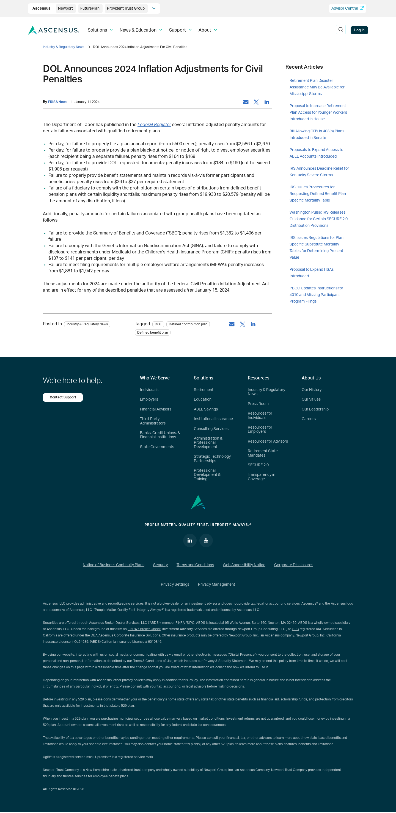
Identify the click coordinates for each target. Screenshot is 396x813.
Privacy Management (216, 585)
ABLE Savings (206, 410)
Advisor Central (347, 8)
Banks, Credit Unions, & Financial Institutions (160, 436)
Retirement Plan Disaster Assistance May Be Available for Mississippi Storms (317, 87)
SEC (295, 630)
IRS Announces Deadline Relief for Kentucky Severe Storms (319, 172)
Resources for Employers (260, 430)
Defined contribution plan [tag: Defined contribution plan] (188, 324)
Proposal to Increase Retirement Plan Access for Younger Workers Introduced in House (318, 112)
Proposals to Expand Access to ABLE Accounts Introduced (316, 153)
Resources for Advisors (268, 442)
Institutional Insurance (213, 419)
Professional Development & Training (207, 475)
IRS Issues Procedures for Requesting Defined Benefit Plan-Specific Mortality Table (318, 193)
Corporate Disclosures (293, 566)
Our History (311, 390)
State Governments (157, 447)
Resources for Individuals (260, 416)
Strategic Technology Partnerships (212, 459)
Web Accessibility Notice (244, 566)
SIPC (190, 623)
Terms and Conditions (195, 566)
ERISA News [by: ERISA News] (58, 102)
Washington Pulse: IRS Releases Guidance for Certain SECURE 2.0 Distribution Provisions (319, 219)
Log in (359, 30)
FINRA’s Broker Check (144, 630)
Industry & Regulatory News (63, 47)
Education (202, 400)
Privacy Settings (175, 585)
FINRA (180, 623)
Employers (149, 400)
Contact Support (64, 397)
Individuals (149, 390)
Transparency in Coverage (261, 477)
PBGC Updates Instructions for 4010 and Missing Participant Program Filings (316, 294)
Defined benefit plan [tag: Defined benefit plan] (152, 332)
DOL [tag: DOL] (158, 324)
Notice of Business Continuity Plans (113, 566)
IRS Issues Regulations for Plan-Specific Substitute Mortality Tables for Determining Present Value (317, 247)
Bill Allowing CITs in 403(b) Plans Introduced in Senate (317, 134)
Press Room (258, 404)
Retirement (203, 390)
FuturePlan (90, 8)
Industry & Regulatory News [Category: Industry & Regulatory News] (87, 324)
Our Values (311, 400)
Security (160, 566)
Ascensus (41, 8)
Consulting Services (211, 429)
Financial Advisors (155, 410)
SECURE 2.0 (258, 466)
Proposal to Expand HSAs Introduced (312, 273)
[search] (341, 30)
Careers (309, 419)
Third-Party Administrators (153, 422)
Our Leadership (315, 410)
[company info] (154, 8)
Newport (66, 8)
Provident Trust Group (126, 8)
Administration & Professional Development (208, 443)
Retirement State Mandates (263, 454)
